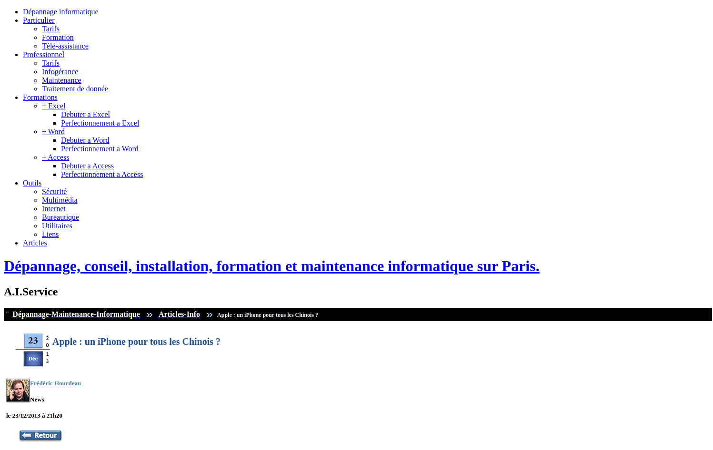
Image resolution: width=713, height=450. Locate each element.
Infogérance (60, 72)
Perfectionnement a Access (102, 174)
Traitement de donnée (75, 89)
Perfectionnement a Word (100, 149)
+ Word (53, 131)
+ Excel (53, 106)
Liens (50, 234)
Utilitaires (57, 226)
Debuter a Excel (85, 114)
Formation (58, 37)
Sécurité (54, 191)
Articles (35, 243)
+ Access (55, 157)
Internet (54, 209)
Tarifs (51, 29)
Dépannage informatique (61, 12)
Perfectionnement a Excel (100, 123)
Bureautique (60, 217)
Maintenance (61, 80)
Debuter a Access (87, 166)
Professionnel (43, 54)
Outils (32, 183)
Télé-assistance (65, 46)
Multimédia (60, 200)
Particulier (39, 20)
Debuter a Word (85, 140)
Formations (40, 97)
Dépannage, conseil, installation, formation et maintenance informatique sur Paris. (272, 265)
